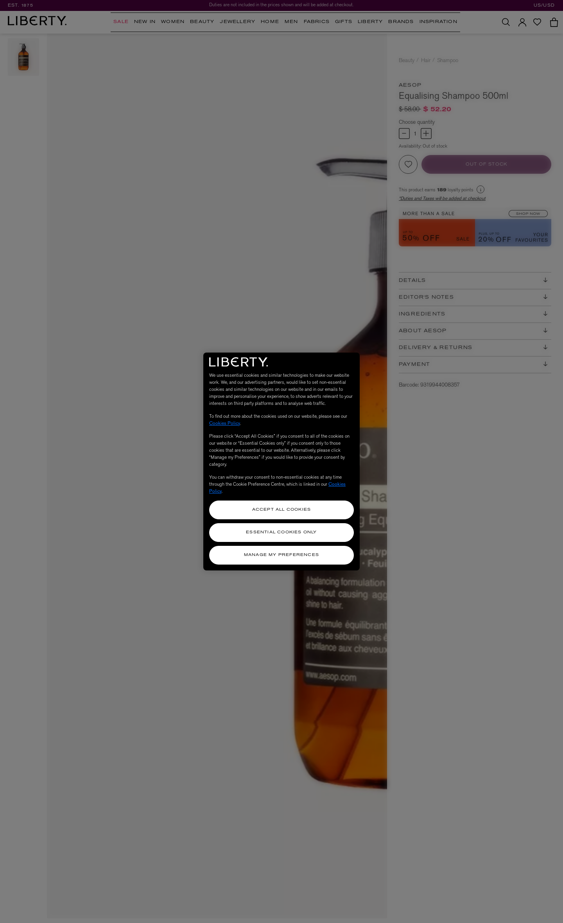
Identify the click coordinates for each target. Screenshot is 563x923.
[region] (281, 461)
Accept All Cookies (281, 509)
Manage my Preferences (281, 555)
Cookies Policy (224, 423)
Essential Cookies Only (281, 532)
